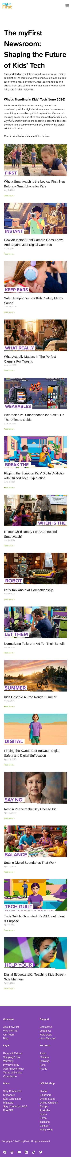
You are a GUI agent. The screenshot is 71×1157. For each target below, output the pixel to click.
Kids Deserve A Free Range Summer (30, 697)
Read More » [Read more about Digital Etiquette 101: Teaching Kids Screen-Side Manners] (9, 988)
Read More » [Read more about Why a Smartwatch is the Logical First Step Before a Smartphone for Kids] (9, 195)
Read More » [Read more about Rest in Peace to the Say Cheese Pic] (9, 818)
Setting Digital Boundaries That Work (30, 862)
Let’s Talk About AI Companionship (28, 590)
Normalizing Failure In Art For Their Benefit (34, 643)
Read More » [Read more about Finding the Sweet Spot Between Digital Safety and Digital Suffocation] (9, 764)
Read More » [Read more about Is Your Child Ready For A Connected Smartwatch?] (9, 545)
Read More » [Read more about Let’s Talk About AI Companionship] (9, 599)
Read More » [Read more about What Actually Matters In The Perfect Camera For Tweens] (9, 370)
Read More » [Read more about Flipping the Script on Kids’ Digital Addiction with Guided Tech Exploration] (9, 487)
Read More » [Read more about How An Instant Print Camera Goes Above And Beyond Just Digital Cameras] (9, 253)
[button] (67, 6)
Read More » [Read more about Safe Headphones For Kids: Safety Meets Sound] (9, 312)
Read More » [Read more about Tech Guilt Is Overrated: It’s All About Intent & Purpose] (9, 930)
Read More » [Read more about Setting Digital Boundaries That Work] (9, 871)
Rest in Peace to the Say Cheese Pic (30, 809)
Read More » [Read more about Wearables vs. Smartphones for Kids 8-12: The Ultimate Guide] (9, 429)
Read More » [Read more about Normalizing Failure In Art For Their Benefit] (9, 652)
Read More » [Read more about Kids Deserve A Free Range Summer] (9, 706)
